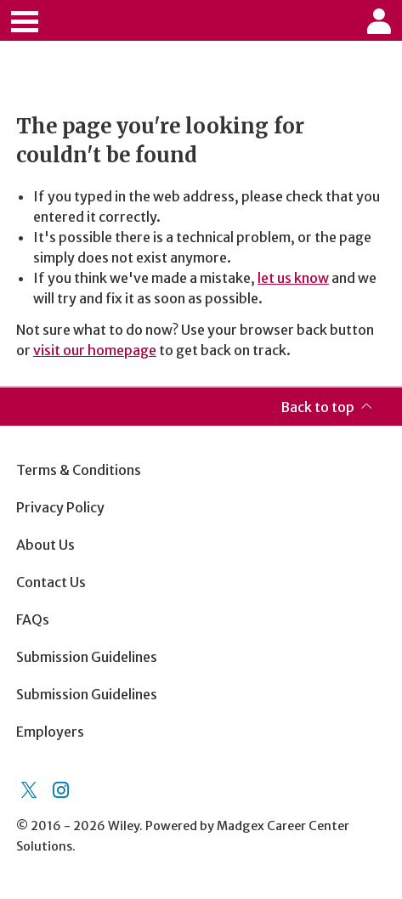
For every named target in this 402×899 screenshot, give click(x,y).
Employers (50, 731)
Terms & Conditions (78, 469)
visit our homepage (94, 350)
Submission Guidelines (86, 656)
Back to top (317, 407)
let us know (293, 277)
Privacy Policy (60, 507)
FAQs (32, 619)
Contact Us (51, 582)
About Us (45, 544)
